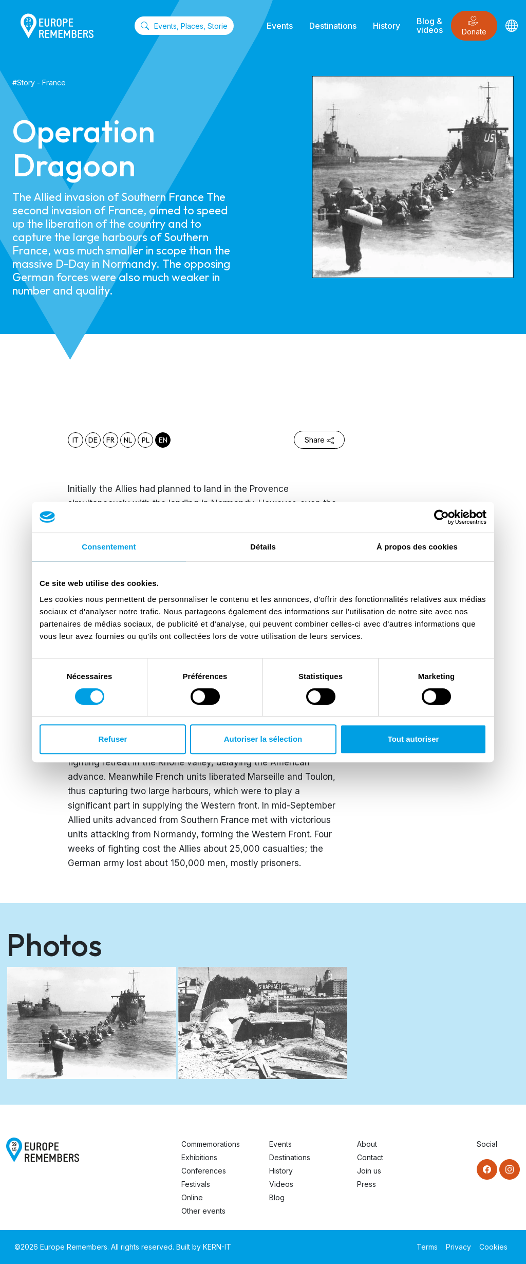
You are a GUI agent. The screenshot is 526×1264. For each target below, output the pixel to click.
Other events (203, 1210)
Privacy (458, 1246)
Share (319, 439)
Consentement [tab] (109, 546)
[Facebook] (487, 1169)
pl (145, 440)
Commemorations (210, 1144)
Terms (427, 1246)
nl (128, 440)
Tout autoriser (413, 739)
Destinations (332, 26)
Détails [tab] (263, 546)
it (75, 440)
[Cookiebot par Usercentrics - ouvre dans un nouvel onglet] (441, 517)
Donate (474, 26)
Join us (369, 1170)
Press (366, 1184)
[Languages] (511, 25)
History (386, 26)
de (93, 440)
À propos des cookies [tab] (417, 546)
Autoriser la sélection (263, 739)
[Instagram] (509, 1169)
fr (110, 440)
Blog (277, 1197)
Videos (281, 1184)
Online (192, 1197)
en (163, 440)
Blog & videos (430, 25)
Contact (370, 1157)
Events (280, 26)
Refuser (113, 739)
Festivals (195, 1184)
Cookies (493, 1246)
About (367, 1144)
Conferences (203, 1170)
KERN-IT (217, 1246)
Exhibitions (199, 1157)
